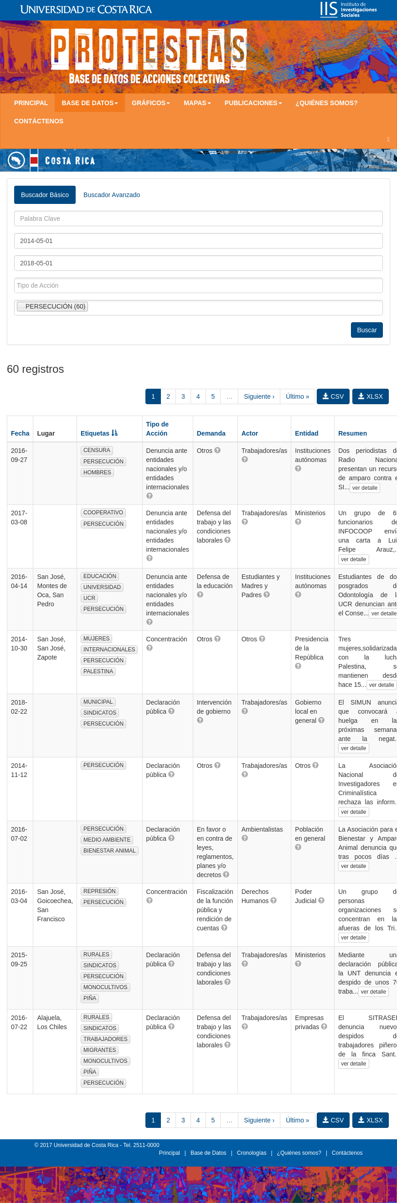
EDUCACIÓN (99, 576)
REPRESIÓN (99, 891)
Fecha (20, 433)
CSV (333, 396)
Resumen (352, 433)
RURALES (96, 954)
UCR (89, 598)
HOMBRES (97, 472)
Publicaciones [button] (253, 103)
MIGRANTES (99, 1050)
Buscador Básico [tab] (45, 194)
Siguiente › (259, 396)
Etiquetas (99, 433)
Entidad (306, 433)
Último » (297, 396)
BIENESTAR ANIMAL (109, 851)
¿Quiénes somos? (327, 103)
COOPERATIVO (103, 512)
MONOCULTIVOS (105, 987)
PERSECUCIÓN (103, 461)
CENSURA (96, 450)
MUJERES (96, 638)
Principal (31, 103)
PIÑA (89, 998)
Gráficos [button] (151, 103)
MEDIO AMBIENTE (106, 840)
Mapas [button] (197, 103)
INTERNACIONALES (109, 649)
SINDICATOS (99, 713)
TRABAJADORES (105, 1039)
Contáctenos (38, 121)
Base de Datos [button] (90, 103)
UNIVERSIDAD (102, 587)
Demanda (211, 433)
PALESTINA (98, 671)
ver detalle (364, 488)
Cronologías (252, 1153)
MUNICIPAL (98, 702)
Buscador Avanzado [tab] (111, 194)
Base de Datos (209, 1153)
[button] (149, 495)
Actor (250, 433)
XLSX (370, 396)
